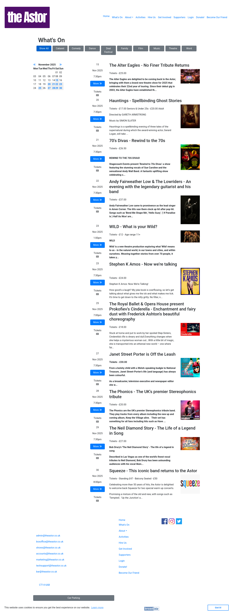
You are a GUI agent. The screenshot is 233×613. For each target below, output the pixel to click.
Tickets (97, 93)
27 (49, 88)
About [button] (128, 17)
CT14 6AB (44, 584)
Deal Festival (108, 50)
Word (189, 48)
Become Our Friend (217, 17)
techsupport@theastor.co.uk (51, 565)
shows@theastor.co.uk (48, 547)
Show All (44, 48)
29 (56, 88)
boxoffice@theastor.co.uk (49, 541)
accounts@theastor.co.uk (49, 553)
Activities (140, 17)
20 (49, 84)
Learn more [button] (97, 607)
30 (60, 88)
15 (56, 80)
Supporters (179, 17)
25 (39, 88)
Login (191, 17)
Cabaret (60, 48)
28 (53, 88)
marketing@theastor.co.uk (50, 559)
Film (140, 48)
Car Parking (74, 597)
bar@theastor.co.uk (46, 571)
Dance (92, 48)
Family (124, 48)
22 (56, 84)
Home (106, 16)
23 (60, 84)
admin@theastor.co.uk (48, 535)
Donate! (200, 17)
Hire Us (152, 17)
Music (157, 48)
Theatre (173, 48)
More (97, 83)
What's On (117, 17)
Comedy (76, 48)
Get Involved (164, 17)
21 (53, 84)
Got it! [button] (218, 607)
